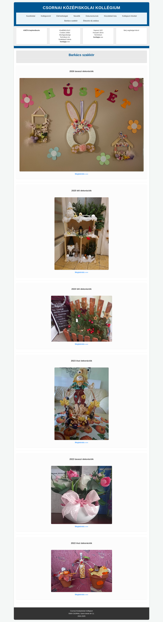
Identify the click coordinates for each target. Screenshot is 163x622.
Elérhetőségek (62, 16)
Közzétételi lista (110, 16)
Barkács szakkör (70, 21)
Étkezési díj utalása (91, 21)
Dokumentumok (92, 16)
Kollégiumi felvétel (129, 16)
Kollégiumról (46, 16)
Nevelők (77, 16)
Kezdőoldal (30, 16)
